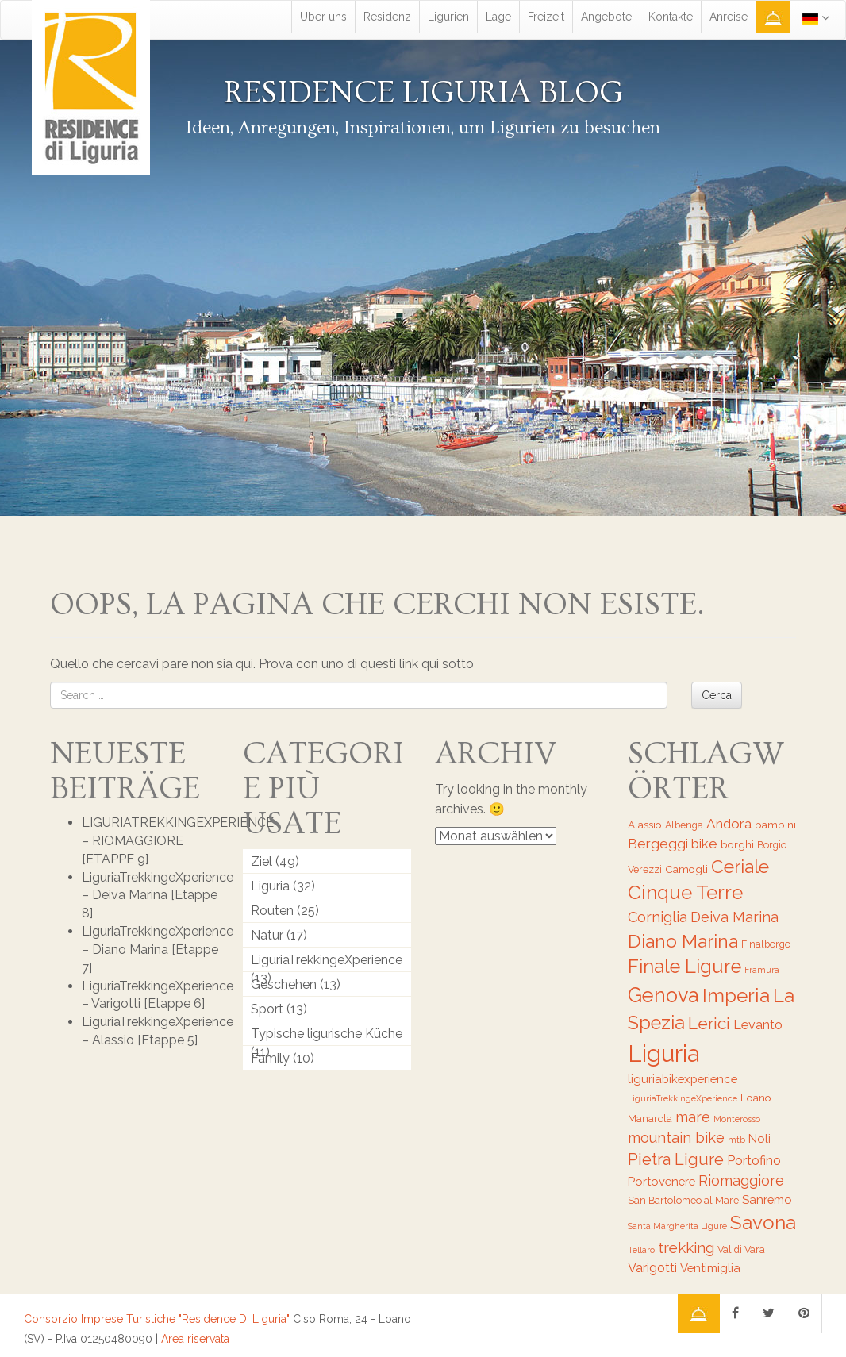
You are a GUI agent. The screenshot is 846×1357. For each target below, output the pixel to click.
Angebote (606, 16)
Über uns (323, 16)
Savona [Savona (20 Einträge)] (763, 1222)
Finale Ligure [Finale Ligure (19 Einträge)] (684, 966)
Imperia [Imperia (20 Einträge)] (736, 995)
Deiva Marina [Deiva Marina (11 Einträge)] (734, 917)
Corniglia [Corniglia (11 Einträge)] (657, 917)
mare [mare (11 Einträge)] (692, 1117)
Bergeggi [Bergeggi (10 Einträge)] (658, 843)
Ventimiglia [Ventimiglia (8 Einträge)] (710, 1267)
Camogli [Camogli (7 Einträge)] (686, 869)
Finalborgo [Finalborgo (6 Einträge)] (765, 944)
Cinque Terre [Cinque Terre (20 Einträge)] (685, 892)
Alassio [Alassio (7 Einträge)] (645, 824)
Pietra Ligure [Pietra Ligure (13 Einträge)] (676, 1159)
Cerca (717, 695)
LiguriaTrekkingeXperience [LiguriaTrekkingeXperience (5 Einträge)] (682, 1098)
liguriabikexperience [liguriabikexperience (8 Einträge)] (682, 1079)
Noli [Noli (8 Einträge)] (759, 1138)
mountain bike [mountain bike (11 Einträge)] (676, 1137)
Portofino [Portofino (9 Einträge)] (754, 1160)
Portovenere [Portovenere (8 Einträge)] (661, 1181)
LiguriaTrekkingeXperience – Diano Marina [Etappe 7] (157, 949)
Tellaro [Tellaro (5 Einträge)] (641, 1250)
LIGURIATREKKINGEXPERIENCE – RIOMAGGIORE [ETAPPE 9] (178, 841)
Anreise (728, 16)
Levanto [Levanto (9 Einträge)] (758, 1024)
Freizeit (546, 16)
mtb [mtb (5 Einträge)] (736, 1139)
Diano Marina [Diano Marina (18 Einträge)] (683, 940)
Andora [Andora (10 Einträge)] (729, 824)
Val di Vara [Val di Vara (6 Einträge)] (741, 1249)
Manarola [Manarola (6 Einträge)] (650, 1118)
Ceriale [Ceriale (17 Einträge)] (740, 866)
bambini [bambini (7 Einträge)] (775, 824)
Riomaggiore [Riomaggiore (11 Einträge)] (741, 1180)
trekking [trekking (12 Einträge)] (686, 1247)
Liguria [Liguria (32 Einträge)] (663, 1053)
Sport (267, 1009)
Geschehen (284, 984)
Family (270, 1058)
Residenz (387, 16)
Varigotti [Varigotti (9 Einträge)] (652, 1267)
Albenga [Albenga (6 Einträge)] (684, 825)
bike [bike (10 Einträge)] (704, 843)
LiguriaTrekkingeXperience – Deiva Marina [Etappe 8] (157, 895)
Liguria (270, 886)
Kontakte (670, 16)
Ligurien (448, 16)
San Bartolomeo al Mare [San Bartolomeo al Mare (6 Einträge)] (683, 1200)
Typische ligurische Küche (326, 1033)
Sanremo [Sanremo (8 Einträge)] (767, 1199)
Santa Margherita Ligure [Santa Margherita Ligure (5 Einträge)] (677, 1226)
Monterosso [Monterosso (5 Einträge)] (736, 1119)
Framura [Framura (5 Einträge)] (761, 970)
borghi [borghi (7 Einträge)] (737, 844)
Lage (498, 16)
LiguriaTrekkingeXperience (326, 959)
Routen (272, 910)
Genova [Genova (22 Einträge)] (663, 995)
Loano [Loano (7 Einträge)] (755, 1097)
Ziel (261, 861)
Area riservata (195, 1338)
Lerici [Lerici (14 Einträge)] (709, 1023)
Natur (267, 935)
